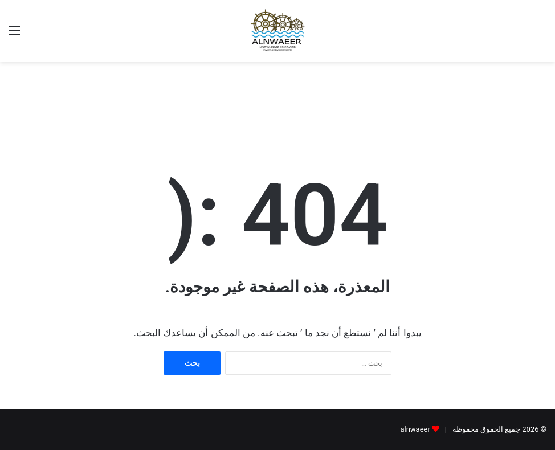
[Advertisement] (277, 98)
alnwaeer (415, 429)
